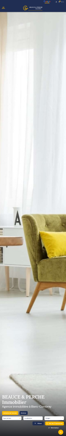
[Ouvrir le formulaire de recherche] (38, 425)
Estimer (23, 414)
